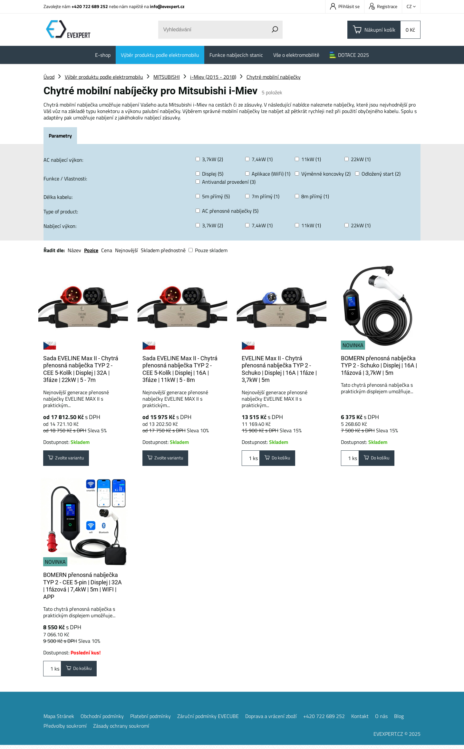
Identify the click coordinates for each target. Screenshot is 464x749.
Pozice (91, 250)
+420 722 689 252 (90, 6)
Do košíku (280, 459)
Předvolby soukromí (65, 729)
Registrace (383, 6)
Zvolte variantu (70, 459)
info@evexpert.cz (167, 6)
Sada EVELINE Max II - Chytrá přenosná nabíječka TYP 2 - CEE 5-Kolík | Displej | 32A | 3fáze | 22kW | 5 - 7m (80, 369)
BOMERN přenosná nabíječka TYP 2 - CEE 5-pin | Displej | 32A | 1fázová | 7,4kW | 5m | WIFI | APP (82, 587)
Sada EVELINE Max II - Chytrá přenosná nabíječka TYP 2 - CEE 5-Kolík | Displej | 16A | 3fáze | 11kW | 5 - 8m (180, 369)
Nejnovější (126, 250)
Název (74, 250)
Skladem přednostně (163, 250)
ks (251, 459)
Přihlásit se (345, 6)
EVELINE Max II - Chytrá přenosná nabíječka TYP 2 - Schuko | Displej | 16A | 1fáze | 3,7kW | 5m (279, 369)
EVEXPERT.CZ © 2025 (396, 738)
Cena (106, 250)
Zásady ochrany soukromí (121, 729)
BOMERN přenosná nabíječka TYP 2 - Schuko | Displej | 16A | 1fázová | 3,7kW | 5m (379, 365)
